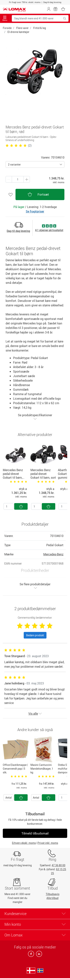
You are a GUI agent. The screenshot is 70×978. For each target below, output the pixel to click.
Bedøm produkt (35, 635)
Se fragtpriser (35, 211)
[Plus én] (9, 179)
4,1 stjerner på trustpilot (49, 230)
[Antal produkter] (18, 179)
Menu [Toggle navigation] (4, 18)
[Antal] (8, 506)
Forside (7, 28)
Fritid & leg (39, 28)
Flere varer (22, 28)
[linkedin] (38, 955)
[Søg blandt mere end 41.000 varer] (36, 18)
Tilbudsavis (52, 894)
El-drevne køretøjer (18, 32)
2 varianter (14, 164)
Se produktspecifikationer (35, 416)
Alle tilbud (52, 898)
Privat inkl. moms (48, 843)
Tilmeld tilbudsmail (35, 833)
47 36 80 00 (58, 865)
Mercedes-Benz (53, 554)
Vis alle (35, 713)
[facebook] (31, 955)
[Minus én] (27, 179)
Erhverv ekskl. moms (24, 843)
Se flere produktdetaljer (35, 585)
